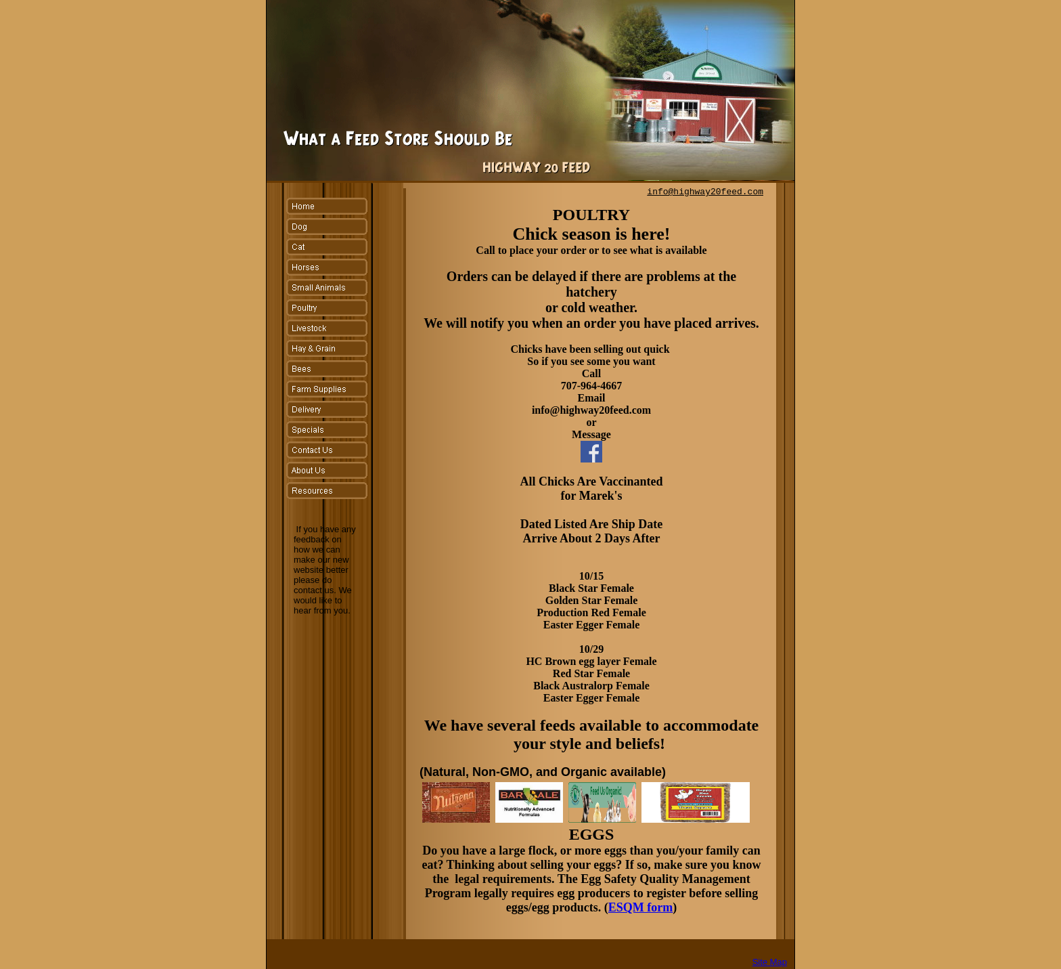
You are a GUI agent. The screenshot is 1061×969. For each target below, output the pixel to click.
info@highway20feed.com (705, 192)
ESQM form (640, 907)
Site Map (769, 962)
